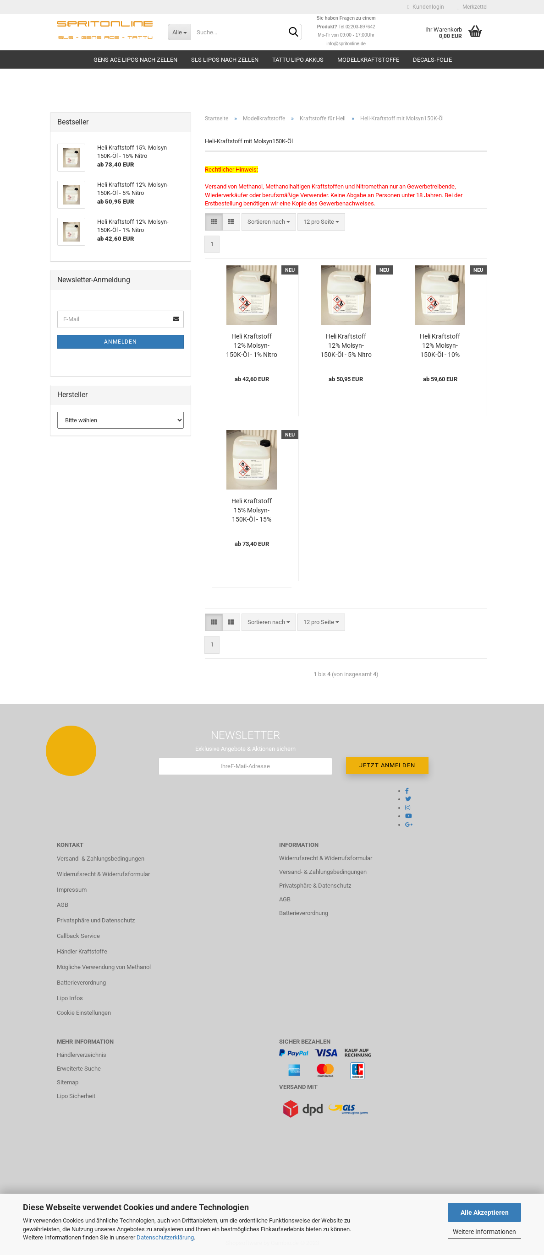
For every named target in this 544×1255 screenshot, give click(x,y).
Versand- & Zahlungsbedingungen (100, 858)
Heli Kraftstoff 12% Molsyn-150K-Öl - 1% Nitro (251, 345)
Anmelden (120, 342)
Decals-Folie (432, 59)
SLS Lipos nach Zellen (224, 59)
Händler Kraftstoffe (82, 951)
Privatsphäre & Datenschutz (315, 885)
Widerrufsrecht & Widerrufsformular (103, 874)
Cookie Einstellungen (84, 1012)
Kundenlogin (425, 7)
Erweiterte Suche (79, 1068)
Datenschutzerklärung (165, 1237)
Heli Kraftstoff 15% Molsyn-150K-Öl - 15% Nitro (251, 510)
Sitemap (67, 1082)
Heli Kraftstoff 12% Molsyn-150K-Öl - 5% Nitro (346, 345)
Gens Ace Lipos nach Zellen (135, 59)
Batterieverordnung (81, 982)
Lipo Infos (70, 998)
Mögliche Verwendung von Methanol (104, 967)
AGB (62, 904)
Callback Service (78, 935)
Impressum (72, 889)
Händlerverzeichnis (81, 1054)
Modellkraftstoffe (368, 59)
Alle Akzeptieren (485, 1212)
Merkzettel (473, 7)
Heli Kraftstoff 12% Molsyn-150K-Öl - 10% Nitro (440, 346)
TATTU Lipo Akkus (298, 59)
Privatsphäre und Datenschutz (96, 920)
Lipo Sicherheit (76, 1096)
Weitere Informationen (484, 1231)
